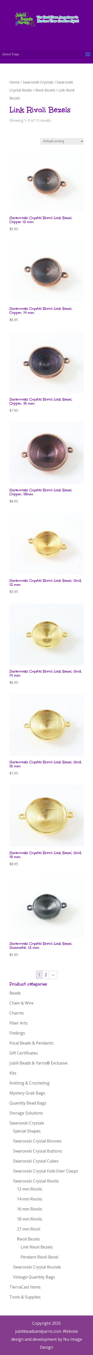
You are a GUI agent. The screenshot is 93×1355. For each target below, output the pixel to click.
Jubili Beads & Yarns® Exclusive (38, 1063)
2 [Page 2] (46, 975)
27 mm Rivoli (28, 1229)
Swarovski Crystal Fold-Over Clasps (45, 1171)
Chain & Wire (21, 1003)
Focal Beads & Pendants (31, 1043)
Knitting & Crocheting (29, 1083)
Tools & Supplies (25, 1297)
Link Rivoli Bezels (37, 1247)
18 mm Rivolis (29, 1219)
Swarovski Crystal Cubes (36, 1161)
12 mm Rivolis (29, 1189)
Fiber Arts (18, 1023)
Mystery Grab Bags (27, 1093)
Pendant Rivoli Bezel (39, 1257)
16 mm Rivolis (29, 1209)
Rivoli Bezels (45, 90)
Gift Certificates (23, 1053)
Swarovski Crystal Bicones (37, 1141)
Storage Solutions (26, 1113)
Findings (17, 1033)
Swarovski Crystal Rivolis (36, 1181)
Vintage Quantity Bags (34, 1277)
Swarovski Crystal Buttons (37, 1151)
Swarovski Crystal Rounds (37, 1267)
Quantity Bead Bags (27, 1103)
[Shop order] (62, 141)
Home (14, 82)
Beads (15, 993)
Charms (16, 1013)
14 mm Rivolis (29, 1199)
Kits (12, 1073)
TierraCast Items (25, 1287)
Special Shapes (27, 1131)
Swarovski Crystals (38, 82)
